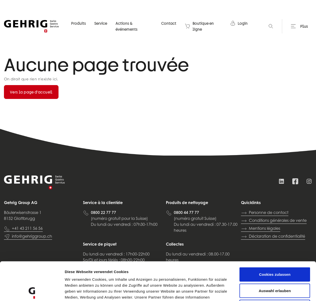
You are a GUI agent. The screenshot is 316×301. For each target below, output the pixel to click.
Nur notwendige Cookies (275, 268)
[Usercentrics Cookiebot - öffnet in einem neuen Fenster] (32, 291)
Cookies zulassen (274, 236)
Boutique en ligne (199, 26)
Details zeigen (262, 291)
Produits (78, 23)
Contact (168, 23)
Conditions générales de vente (274, 221)
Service (100, 23)
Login (239, 23)
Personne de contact (264, 213)
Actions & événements (127, 26)
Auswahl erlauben (275, 252)
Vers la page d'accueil (31, 92)
